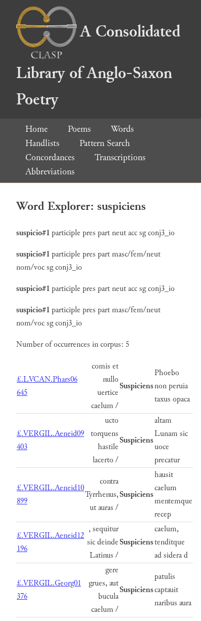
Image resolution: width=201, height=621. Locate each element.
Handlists (42, 143)
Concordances (49, 157)
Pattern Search (104, 143)
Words (122, 129)
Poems (79, 129)
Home (36, 129)
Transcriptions (120, 157)
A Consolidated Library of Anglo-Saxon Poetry (98, 66)
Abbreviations (49, 171)
